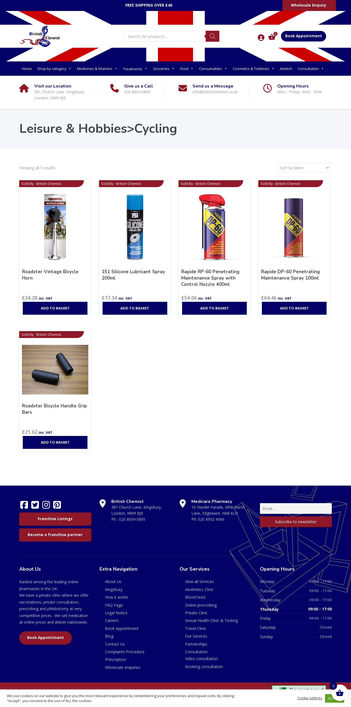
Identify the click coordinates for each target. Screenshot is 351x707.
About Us (113, 578)
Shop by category (54, 68)
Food (187, 68)
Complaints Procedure (125, 648)
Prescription (115, 656)
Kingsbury (113, 586)
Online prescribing (201, 601)
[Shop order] (303, 167)
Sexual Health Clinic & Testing (211, 617)
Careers (112, 617)
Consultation (311, 68)
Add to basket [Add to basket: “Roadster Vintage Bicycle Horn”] (55, 304)
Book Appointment (303, 35)
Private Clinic (196, 609)
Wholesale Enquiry (308, 5)
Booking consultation (204, 663)
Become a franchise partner (55, 531)
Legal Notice (116, 609)
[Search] (212, 36)
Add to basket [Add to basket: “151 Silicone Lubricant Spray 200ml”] (134, 304)
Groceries (164, 68)
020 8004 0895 (132, 516)
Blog (109, 632)
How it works (116, 593)
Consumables (213, 68)
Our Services (196, 632)
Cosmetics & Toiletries (253, 68)
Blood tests (195, 593)
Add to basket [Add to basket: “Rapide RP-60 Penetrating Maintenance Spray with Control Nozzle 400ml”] (214, 304)
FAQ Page (114, 601)
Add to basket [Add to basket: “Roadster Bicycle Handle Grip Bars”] (55, 438)
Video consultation (201, 655)
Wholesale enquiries (122, 664)
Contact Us (115, 640)
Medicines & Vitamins (97, 68)
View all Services (199, 578)
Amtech (286, 68)
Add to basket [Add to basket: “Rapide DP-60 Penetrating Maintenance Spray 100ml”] (294, 304)
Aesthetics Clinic (199, 586)
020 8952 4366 (211, 516)
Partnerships (196, 640)
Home (27, 68)
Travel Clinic (195, 625)
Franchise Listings (55, 515)
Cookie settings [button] (309, 698)
